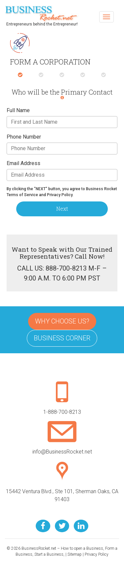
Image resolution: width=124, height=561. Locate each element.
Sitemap (74, 554)
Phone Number (24, 137)
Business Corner (62, 338)
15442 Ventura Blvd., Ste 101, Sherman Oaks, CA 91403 (62, 488)
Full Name (18, 110)
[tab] (20, 75)
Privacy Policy (96, 554)
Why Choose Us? (62, 321)
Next (62, 208)
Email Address (23, 163)
